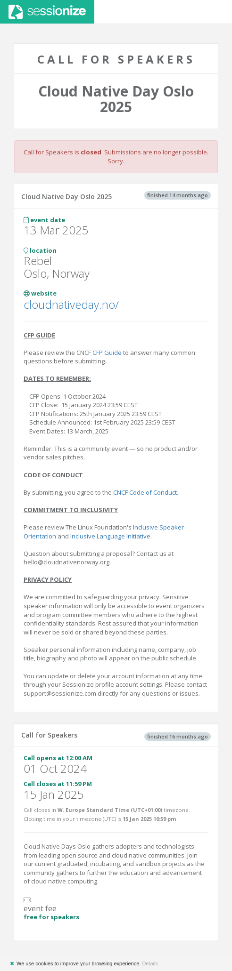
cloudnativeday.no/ (71, 304)
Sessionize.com (47, 12)
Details (150, 963)
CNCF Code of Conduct (145, 492)
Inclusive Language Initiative (110, 536)
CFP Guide (107, 352)
